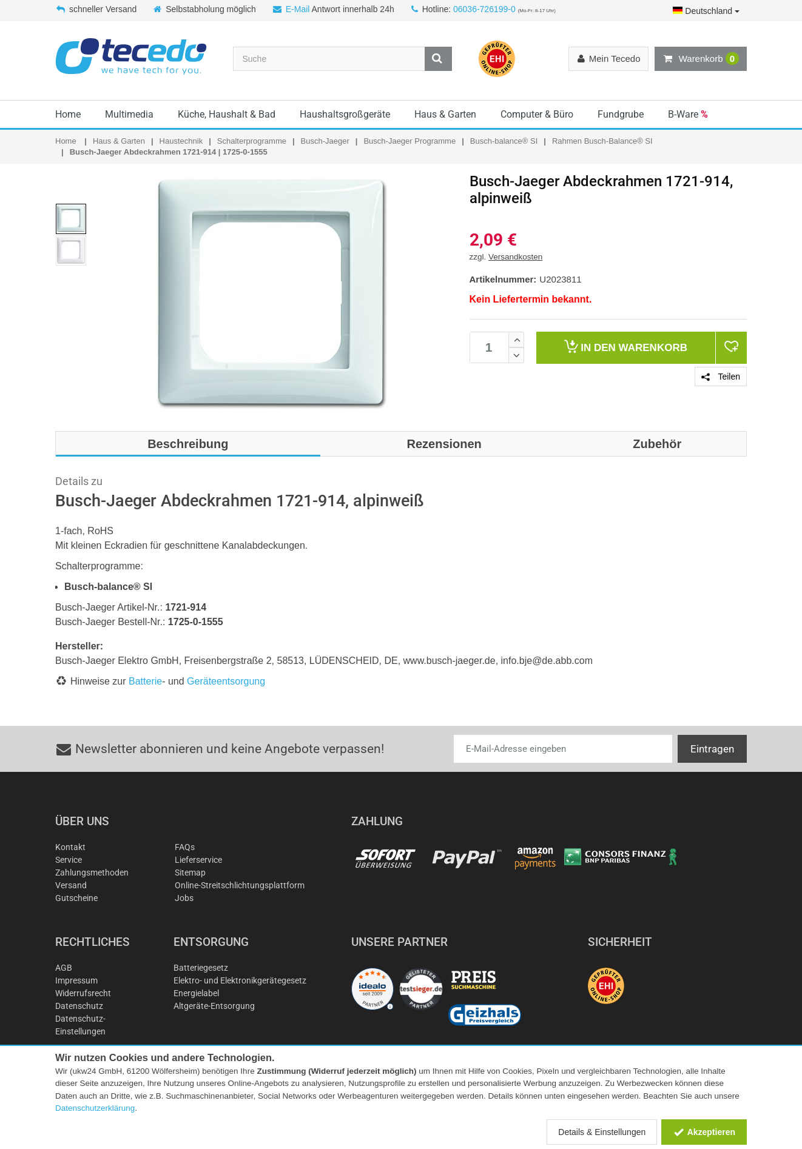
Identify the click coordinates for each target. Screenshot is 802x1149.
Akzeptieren (704, 1132)
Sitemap (190, 872)
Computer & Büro (536, 114)
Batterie (145, 681)
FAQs (185, 847)
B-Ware (688, 114)
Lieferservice (198, 860)
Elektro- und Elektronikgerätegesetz (240, 980)
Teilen (720, 376)
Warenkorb (700, 58)
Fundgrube (621, 114)
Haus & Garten (445, 114)
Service (68, 860)
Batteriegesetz (201, 968)
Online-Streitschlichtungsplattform (240, 885)
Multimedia (129, 114)
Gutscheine (76, 898)
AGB (63, 968)
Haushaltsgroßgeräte (345, 114)
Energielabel (196, 993)
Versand (71, 885)
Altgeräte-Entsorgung (214, 1006)
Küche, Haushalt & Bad (226, 114)
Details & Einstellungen (601, 1132)
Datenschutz (79, 1006)
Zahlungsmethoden (92, 872)
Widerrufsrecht (83, 993)
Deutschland (706, 11)
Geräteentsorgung (226, 681)
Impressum (76, 980)
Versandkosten (515, 256)
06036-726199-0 (484, 9)
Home (68, 114)
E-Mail (298, 9)
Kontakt (70, 847)
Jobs (184, 898)
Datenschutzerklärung (95, 1108)
